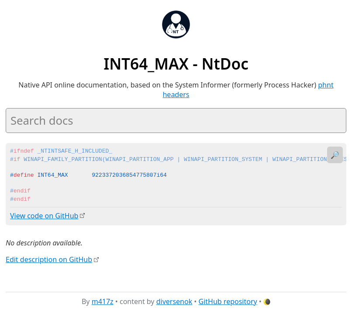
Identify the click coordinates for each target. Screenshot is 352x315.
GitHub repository (228, 301)
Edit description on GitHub (49, 259)
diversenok (174, 301)
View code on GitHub (44, 215)
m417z (103, 301)
